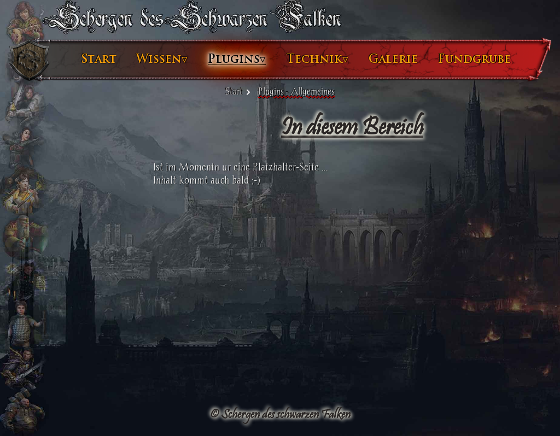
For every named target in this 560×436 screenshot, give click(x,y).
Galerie (393, 59)
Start (98, 59)
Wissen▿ (162, 59)
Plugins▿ (237, 59)
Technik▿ (317, 59)
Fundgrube (474, 59)
